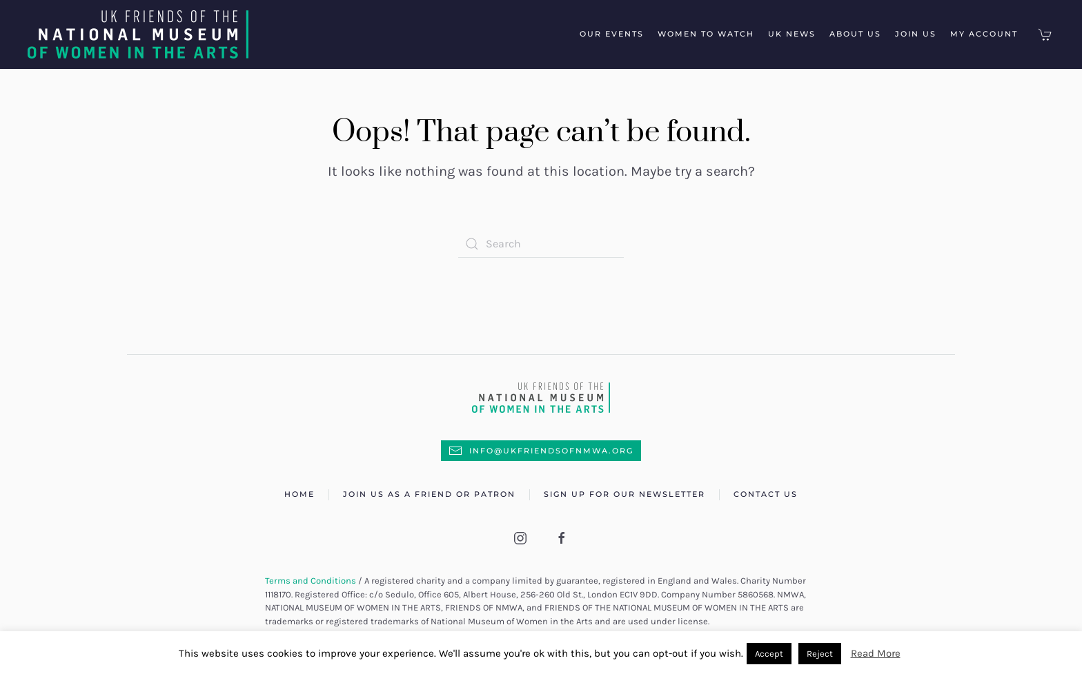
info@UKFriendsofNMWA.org (541, 451)
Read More (876, 653)
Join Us (915, 34)
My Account (984, 34)
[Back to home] (143, 34)
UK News (792, 34)
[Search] (541, 244)
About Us (855, 34)
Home (299, 494)
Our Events (612, 34)
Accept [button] (769, 653)
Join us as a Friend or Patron (429, 494)
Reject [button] (820, 653)
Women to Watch (706, 34)
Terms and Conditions (310, 580)
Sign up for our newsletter (624, 494)
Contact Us (766, 494)
